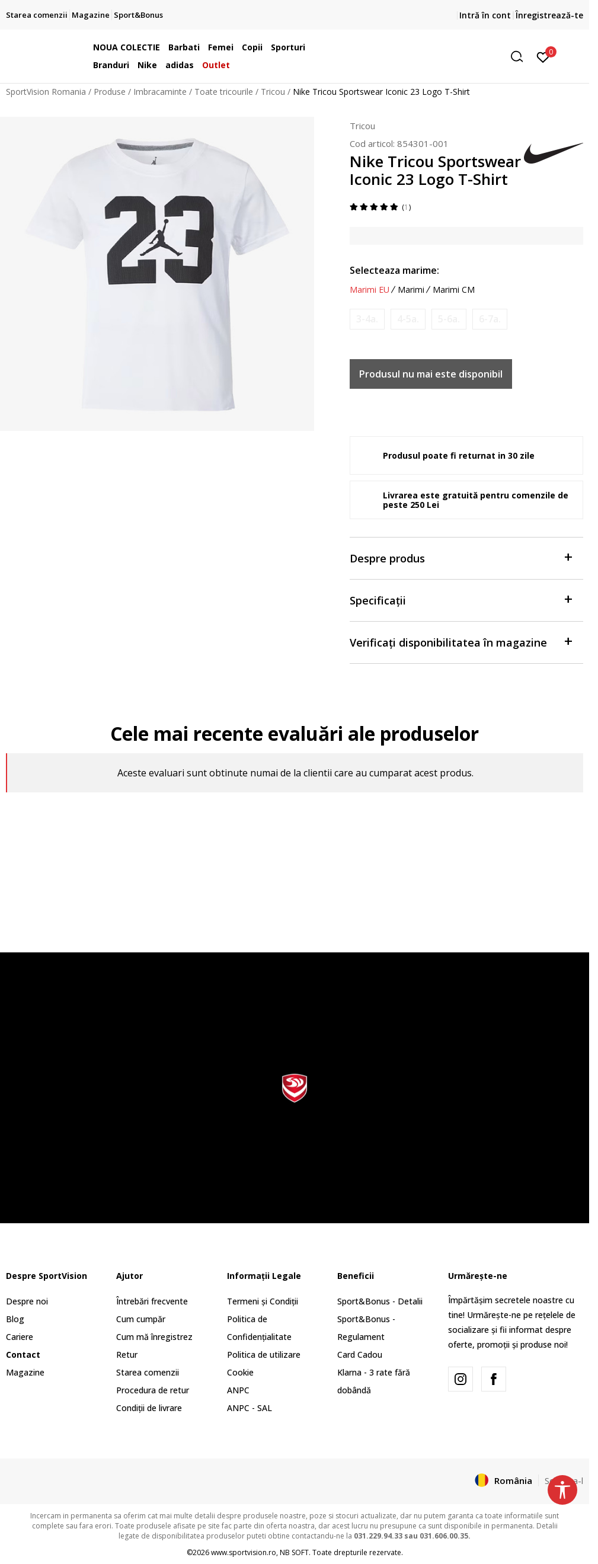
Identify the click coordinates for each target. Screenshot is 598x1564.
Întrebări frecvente (152, 1301)
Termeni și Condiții (262, 1301)
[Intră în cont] (543, 56)
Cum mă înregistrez (154, 1336)
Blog (15, 1319)
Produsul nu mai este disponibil (431, 373)
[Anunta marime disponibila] (367, 319)
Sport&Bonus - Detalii (380, 1301)
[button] (438, 56)
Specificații (460, 599)
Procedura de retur (152, 1390)
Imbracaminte (160, 91)
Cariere (19, 1336)
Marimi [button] (411, 290)
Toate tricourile (223, 91)
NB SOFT (294, 1552)
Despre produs (460, 557)
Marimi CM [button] (454, 290)
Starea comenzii (147, 1372)
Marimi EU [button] (369, 290)
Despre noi (27, 1301)
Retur (126, 1354)
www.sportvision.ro (243, 1552)
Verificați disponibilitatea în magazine (460, 642)
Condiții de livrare (149, 1407)
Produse (110, 91)
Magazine (25, 1372)
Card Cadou (359, 1354)
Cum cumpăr (140, 1319)
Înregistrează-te (549, 15)
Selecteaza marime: (394, 270)
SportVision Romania (46, 91)
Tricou (273, 91)
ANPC (238, 1390)
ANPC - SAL (249, 1407)
